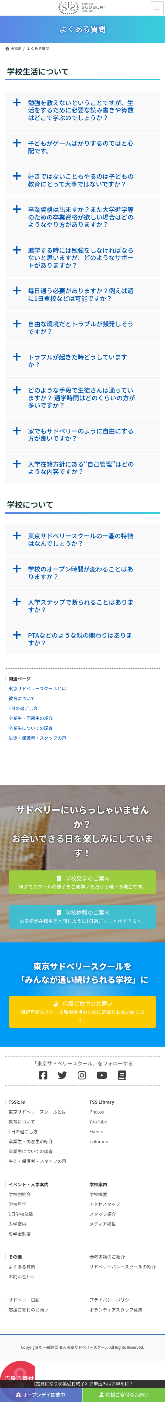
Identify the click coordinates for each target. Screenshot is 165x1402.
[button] (82, 110)
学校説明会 (20, 1194)
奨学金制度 (20, 1234)
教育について (22, 698)
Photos (96, 1111)
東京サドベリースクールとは (37, 688)
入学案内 (17, 1224)
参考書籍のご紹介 (107, 1256)
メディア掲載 (102, 1224)
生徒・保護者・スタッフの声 (37, 738)
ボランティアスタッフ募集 (115, 1309)
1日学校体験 (21, 1214)
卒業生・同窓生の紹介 (31, 718)
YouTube (98, 1121)
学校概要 (98, 1194)
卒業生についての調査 (31, 728)
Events (96, 1131)
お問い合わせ (22, 1276)
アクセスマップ (104, 1204)
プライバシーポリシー (111, 1300)
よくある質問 (22, 1266)
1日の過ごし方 (23, 708)
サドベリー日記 (24, 1300)
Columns (98, 1141)
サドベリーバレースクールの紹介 (122, 1266)
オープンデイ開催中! (41, 1394)
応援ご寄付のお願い (29, 1309)
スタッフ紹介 (102, 1214)
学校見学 (17, 1204)
